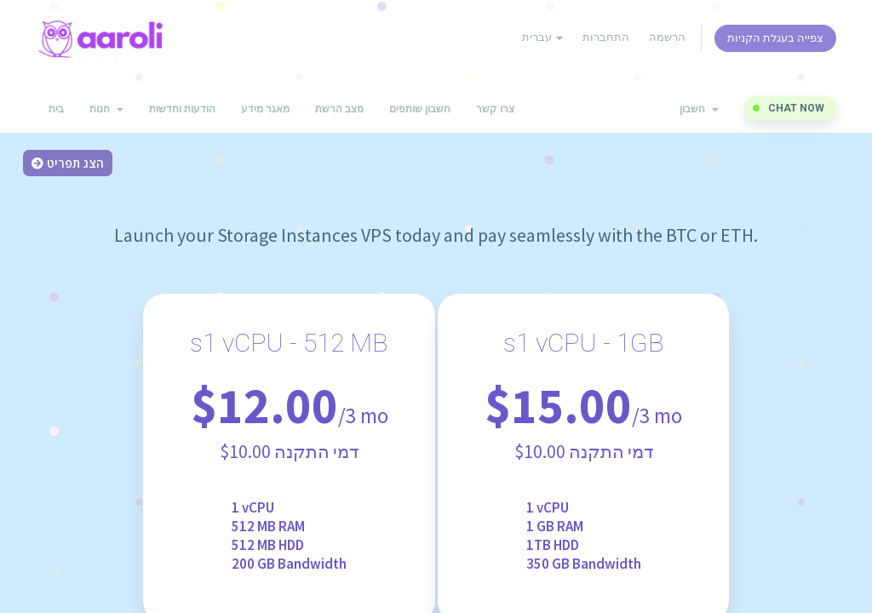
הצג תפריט (68, 163)
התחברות (605, 37)
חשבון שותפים (419, 109)
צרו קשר (495, 109)
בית (56, 109)
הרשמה (667, 37)
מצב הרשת (339, 109)
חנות (106, 109)
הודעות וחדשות (182, 109)
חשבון (699, 109)
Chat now (796, 108)
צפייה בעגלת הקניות (775, 38)
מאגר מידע (265, 109)
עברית (542, 37)
